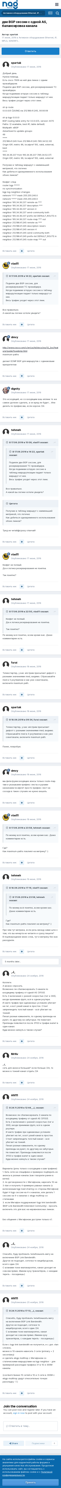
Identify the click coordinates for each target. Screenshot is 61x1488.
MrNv (14, 1054)
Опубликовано (26, 66)
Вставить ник (9, 251)
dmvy (14, 337)
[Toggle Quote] (7, 276)
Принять (31, 1482)
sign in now (19, 1413)
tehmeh (16, 430)
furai (14, 662)
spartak (14, 34)
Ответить (30, 51)
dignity (15, 388)
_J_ (13, 972)
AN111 (14, 1095)
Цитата (30, 251)
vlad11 (15, 263)
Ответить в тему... (18, 1426)
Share (13, 1443)
